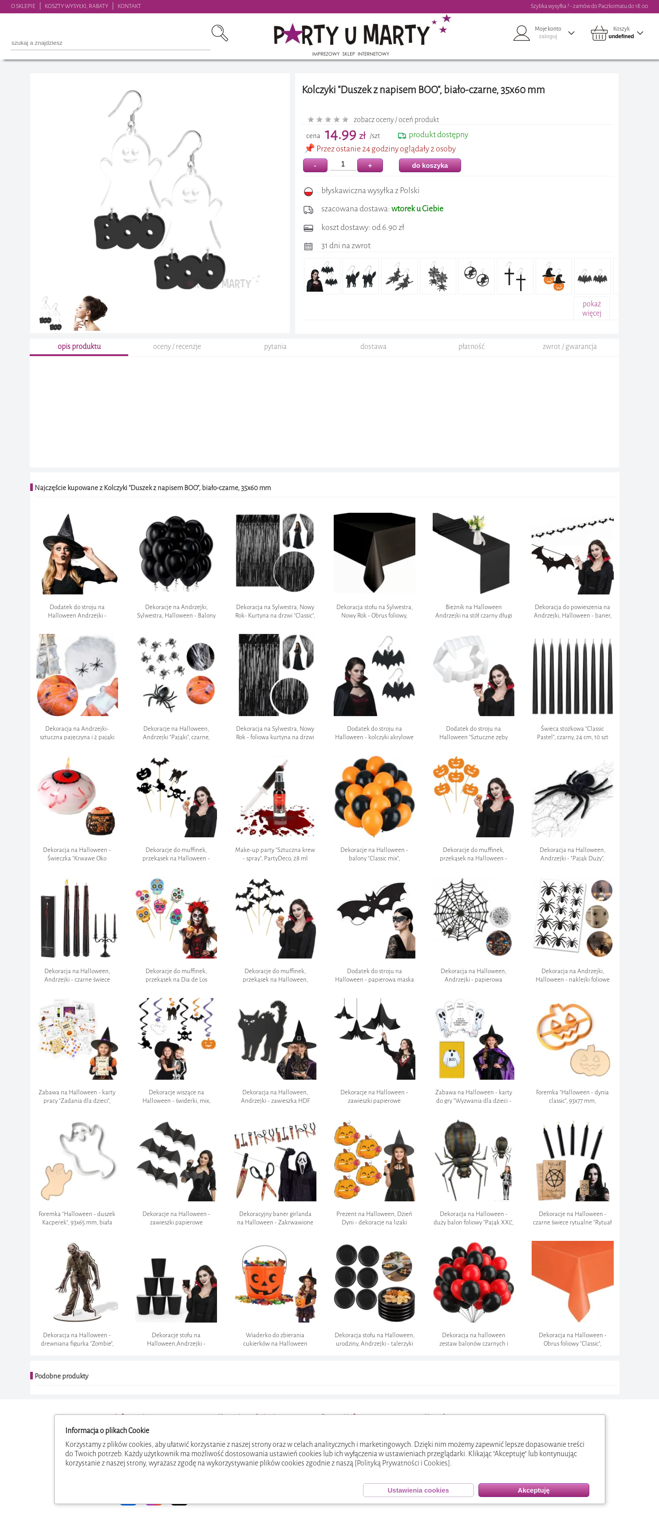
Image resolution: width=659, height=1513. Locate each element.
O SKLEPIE (23, 6)
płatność (471, 348)
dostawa (373, 348)
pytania (275, 348)
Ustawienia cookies (418, 1490)
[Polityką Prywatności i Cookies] (402, 1463)
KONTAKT (129, 6)
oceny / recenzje (177, 348)
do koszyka (430, 165)
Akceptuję (534, 1490)
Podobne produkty (61, 1377)
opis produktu (79, 348)
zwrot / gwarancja (570, 348)
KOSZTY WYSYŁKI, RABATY (76, 6)
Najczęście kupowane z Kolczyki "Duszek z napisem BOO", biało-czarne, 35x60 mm (153, 489)
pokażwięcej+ (591, 313)
